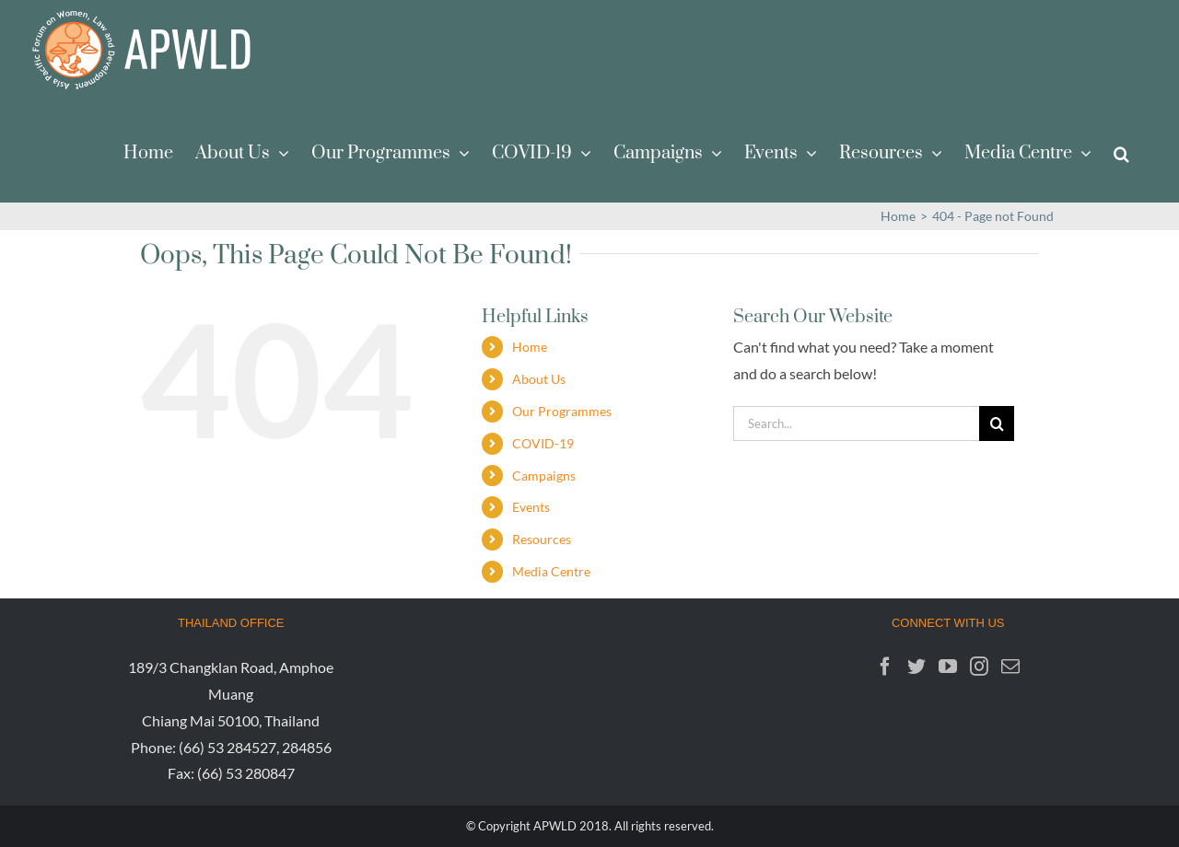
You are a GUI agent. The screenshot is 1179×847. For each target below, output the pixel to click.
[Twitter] (916, 666)
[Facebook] (885, 666)
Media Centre (551, 571)
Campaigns (544, 475)
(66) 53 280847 (246, 773)
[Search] (996, 423)
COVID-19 (543, 443)
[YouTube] (948, 666)
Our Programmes (562, 411)
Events (531, 507)
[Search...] (856, 423)
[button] (1121, 152)
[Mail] (1010, 666)
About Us (539, 379)
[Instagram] (979, 666)
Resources (541, 539)
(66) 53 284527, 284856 (255, 747)
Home (529, 346)
